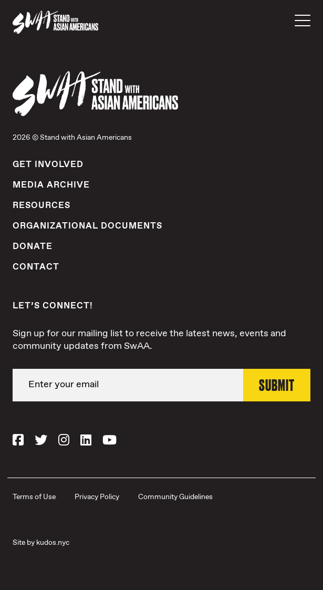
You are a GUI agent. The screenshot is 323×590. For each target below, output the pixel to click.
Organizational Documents (87, 226)
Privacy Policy (97, 497)
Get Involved (48, 164)
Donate (33, 246)
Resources (41, 205)
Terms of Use (34, 497)
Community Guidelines (175, 497)
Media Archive (51, 185)
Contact (36, 267)
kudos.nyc (52, 542)
